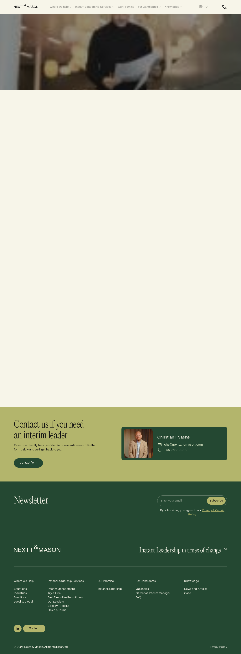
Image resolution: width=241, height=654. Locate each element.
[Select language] (203, 7)
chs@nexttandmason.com (183, 444)
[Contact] (224, 7)
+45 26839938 (175, 450)
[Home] (31, 6)
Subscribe (216, 500)
